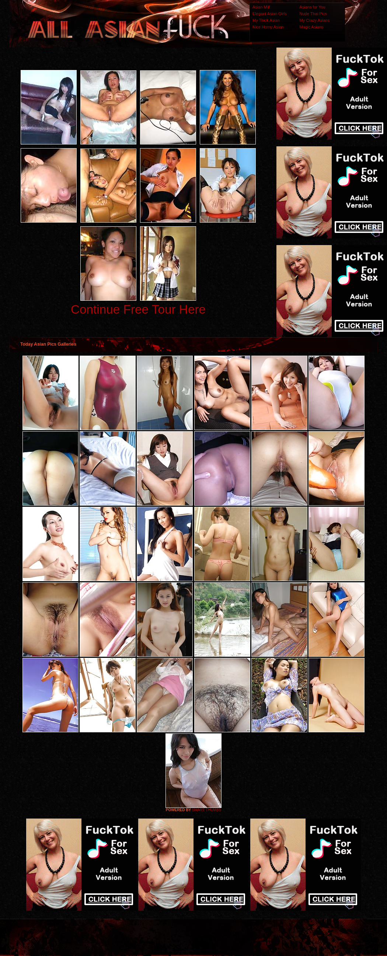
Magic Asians (312, 27)
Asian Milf (261, 7)
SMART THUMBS (206, 810)
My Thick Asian (266, 20)
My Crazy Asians (315, 20)
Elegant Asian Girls (269, 13)
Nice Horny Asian (267, 27)
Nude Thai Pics (313, 13)
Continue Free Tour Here (138, 309)
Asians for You (312, 7)
